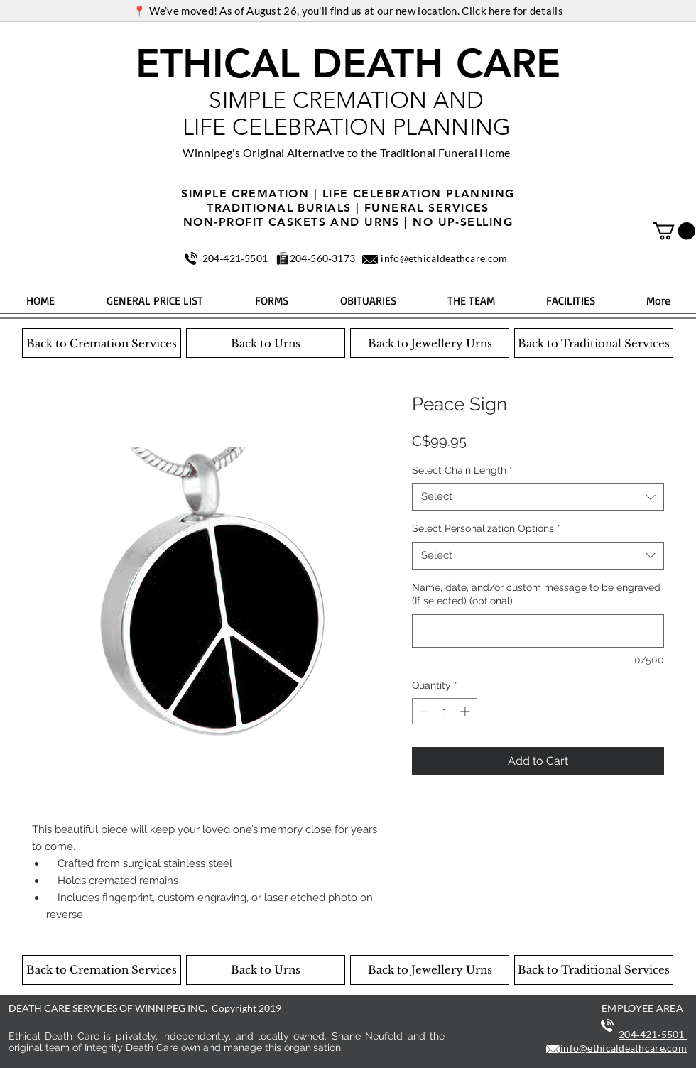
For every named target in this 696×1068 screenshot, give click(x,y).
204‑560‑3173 (323, 258)
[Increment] (466, 711)
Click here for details (512, 10)
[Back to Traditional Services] (593, 343)
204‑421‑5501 (235, 258)
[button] (674, 230)
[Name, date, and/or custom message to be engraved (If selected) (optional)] (538, 631)
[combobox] (538, 497)
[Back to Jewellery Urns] (429, 343)
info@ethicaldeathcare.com (444, 258)
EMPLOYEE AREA (642, 1008)
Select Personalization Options (486, 528)
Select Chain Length (462, 470)
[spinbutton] (444, 711)
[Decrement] (423, 711)
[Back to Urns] (265, 343)
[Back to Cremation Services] (101, 343)
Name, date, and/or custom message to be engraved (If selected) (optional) (536, 594)
